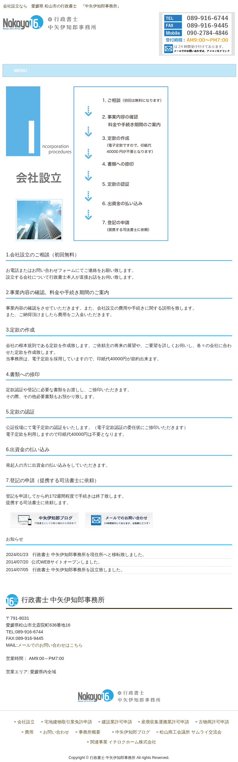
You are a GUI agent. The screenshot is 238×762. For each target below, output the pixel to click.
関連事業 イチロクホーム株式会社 (123, 742)
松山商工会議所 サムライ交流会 (191, 732)
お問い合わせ (56, 732)
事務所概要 (89, 732)
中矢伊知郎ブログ (132, 732)
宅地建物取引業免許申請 (68, 722)
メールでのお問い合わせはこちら (50, 645)
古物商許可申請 (214, 722)
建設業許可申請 (117, 722)
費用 (29, 732)
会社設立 (26, 722)
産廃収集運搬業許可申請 (165, 722)
